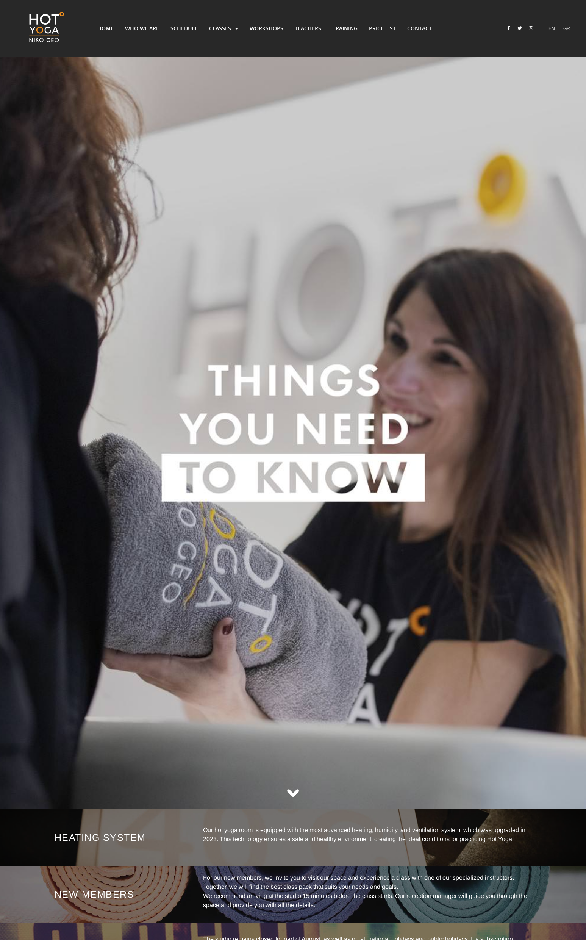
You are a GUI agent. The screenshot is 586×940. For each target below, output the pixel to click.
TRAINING (345, 28)
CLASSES (223, 28)
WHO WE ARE (142, 28)
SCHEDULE (184, 28)
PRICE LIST (382, 28)
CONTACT (419, 28)
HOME (105, 28)
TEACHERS (308, 28)
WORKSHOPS (266, 28)
